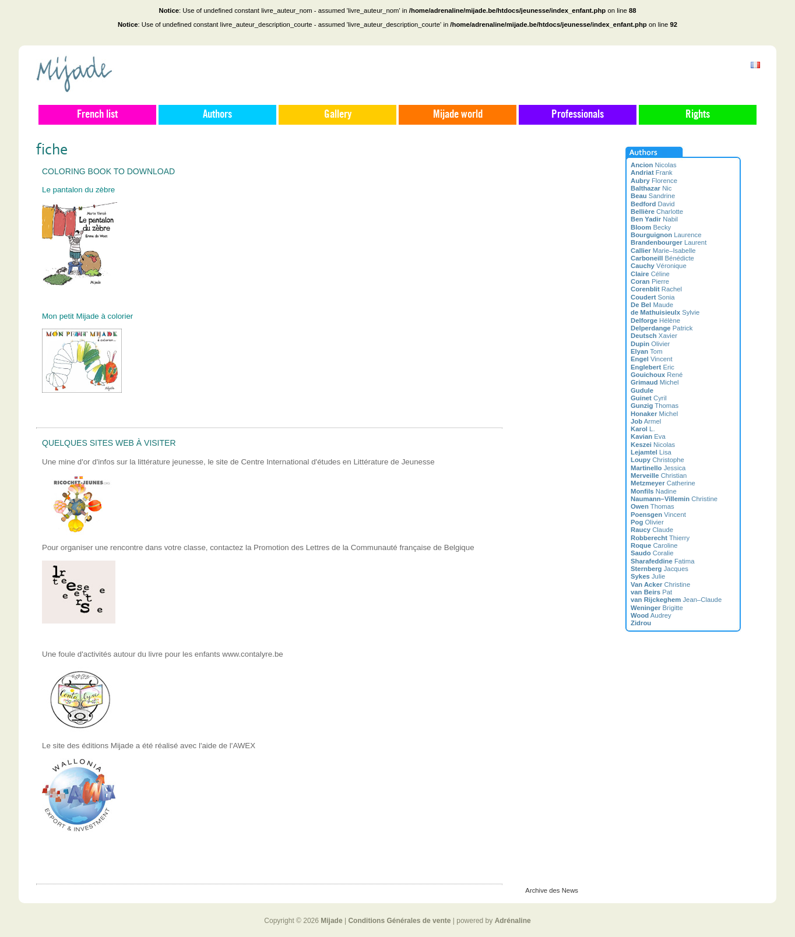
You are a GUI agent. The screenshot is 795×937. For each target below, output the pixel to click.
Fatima (663, 561)
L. (643, 428)
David (653, 203)
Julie (648, 576)
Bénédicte (662, 258)
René (657, 374)
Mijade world (458, 114)
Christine (674, 498)
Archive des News (551, 890)
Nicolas (654, 164)
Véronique (659, 265)
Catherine (663, 483)
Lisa (651, 452)
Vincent (652, 358)
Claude (652, 529)
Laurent (668, 242)
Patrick (661, 328)
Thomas (654, 405)
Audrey (651, 615)
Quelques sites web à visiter (109, 443)
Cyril (649, 397)
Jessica (658, 467)
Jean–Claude (676, 599)
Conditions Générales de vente (399, 921)
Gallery (337, 114)
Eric (652, 367)
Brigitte (657, 607)
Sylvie (665, 312)
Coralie (652, 552)
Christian (659, 475)
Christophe (657, 459)
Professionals (577, 114)
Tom (647, 351)
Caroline (654, 545)
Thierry (660, 537)
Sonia (653, 297)
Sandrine (653, 195)
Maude (652, 304)
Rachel (656, 289)
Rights (697, 114)
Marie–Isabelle (663, 250)
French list (97, 114)
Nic (651, 188)
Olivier (650, 343)
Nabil (654, 219)
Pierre (650, 281)
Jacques (659, 568)
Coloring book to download (108, 171)
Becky (651, 227)
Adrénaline (513, 921)
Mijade (331, 921)
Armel (646, 421)
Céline (650, 273)
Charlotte (657, 211)
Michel (654, 382)
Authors (217, 114)
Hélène (655, 320)
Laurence (666, 234)
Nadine (654, 491)
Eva (648, 436)
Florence (654, 180)
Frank (652, 172)
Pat (651, 592)
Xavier (654, 335)
